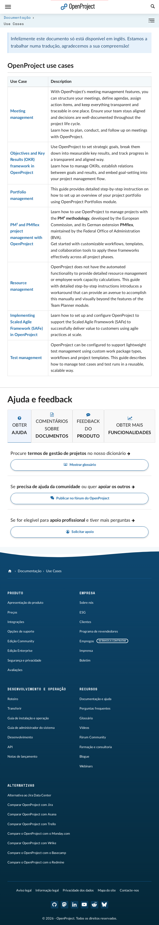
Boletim (85, 660)
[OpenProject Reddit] (94, 904)
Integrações (16, 622)
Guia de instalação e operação (28, 718)
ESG (83, 612)
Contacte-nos (129, 890)
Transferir (15, 708)
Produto (15, 592)
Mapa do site (107, 890)
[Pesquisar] (153, 7)
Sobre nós (87, 602)
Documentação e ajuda (95, 699)
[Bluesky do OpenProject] (104, 904)
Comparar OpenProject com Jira (30, 804)
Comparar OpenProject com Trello (32, 824)
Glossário (86, 718)
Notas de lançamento (22, 756)
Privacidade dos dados (78, 890)
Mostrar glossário (79, 465)
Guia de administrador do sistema (31, 727)
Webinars (86, 766)
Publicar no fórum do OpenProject (79, 498)
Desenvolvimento (20, 737)
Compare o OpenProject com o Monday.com (39, 833)
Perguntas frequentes (95, 708)
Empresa (87, 592)
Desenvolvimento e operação (37, 689)
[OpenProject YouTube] (84, 904)
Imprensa (86, 650)
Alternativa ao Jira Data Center (29, 795)
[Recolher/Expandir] (151, 21)
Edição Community (21, 641)
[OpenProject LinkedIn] (74, 904)
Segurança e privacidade (24, 660)
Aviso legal (24, 890)
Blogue (84, 756)
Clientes (85, 622)
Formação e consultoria (96, 747)
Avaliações (15, 670)
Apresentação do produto (25, 602)
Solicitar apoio (79, 532)
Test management (26, 358)
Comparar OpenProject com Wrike (32, 843)
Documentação (17, 17)
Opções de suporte (21, 631)
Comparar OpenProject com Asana (32, 814)
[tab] (19, 426)
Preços (12, 612)
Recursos (89, 689)
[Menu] (8, 7)
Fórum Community (93, 737)
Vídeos (84, 727)
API (10, 747)
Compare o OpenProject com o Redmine (36, 862)
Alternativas (21, 785)
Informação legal (47, 890)
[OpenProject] (10, 571)
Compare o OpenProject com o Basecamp (37, 852)
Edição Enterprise (20, 650)
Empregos (87, 641)
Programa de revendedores (99, 631)
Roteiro (13, 699)
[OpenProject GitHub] (54, 904)
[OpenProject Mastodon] (64, 904)
